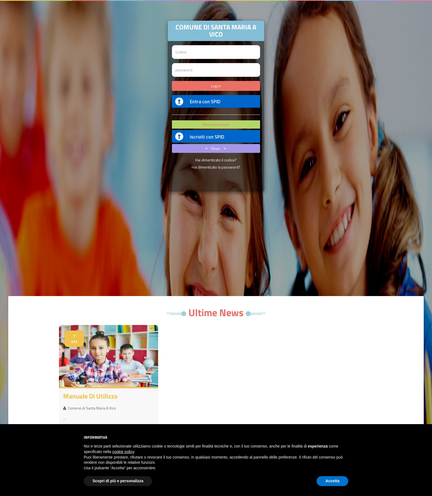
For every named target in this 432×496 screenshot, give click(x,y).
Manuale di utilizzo (90, 396)
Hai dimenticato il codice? (216, 160)
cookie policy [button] (123, 451)
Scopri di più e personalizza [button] (118, 481)
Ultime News (216, 312)
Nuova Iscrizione (216, 124)
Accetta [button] (332, 481)
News (214, 148)
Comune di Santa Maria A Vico (89, 408)
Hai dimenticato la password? (216, 167)
